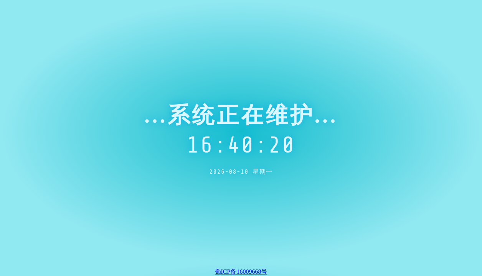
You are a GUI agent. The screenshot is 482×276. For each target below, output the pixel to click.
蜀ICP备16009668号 (241, 271)
